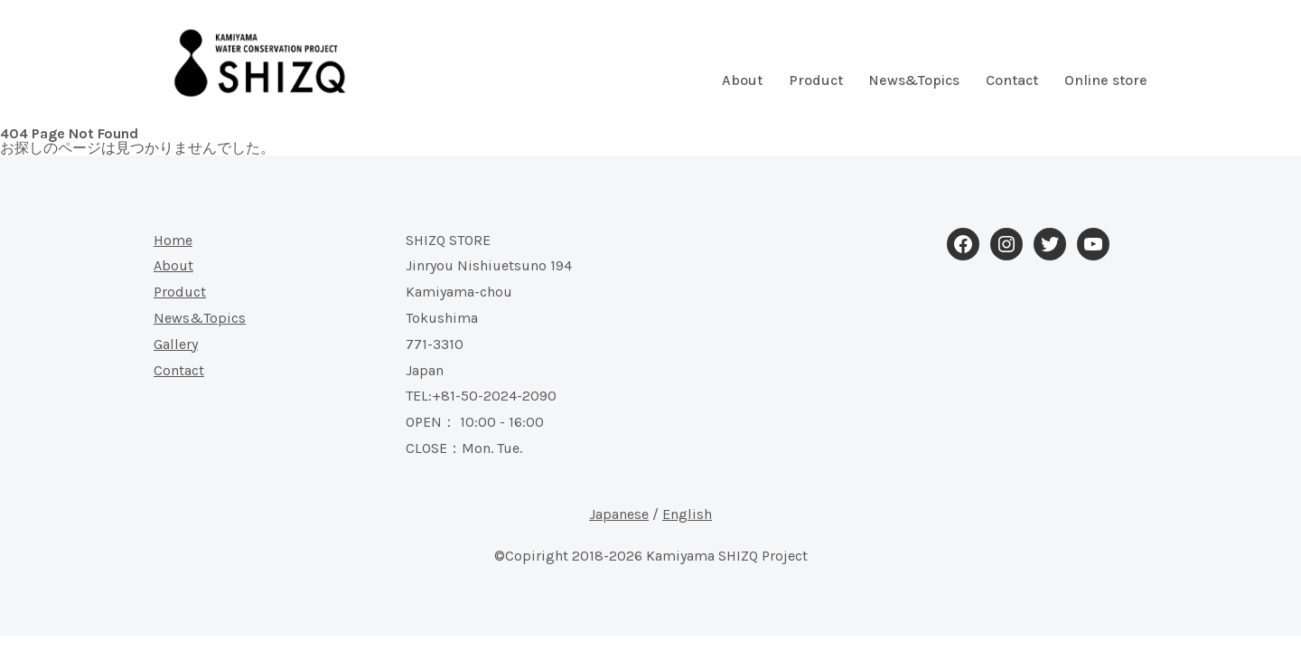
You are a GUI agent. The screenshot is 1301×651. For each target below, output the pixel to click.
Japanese (619, 514)
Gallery (176, 344)
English (687, 514)
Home (173, 240)
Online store (1105, 80)
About (742, 80)
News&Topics (913, 80)
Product (816, 80)
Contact (1012, 80)
